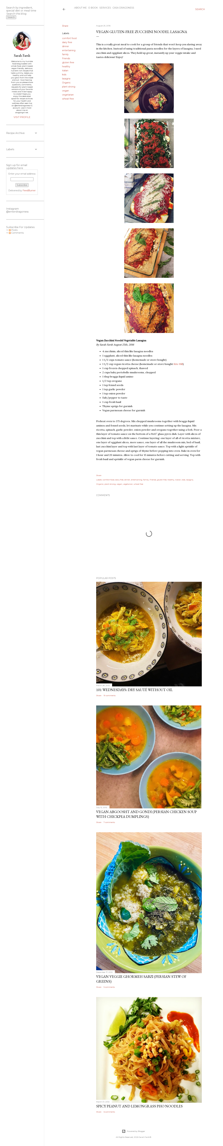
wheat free (68, 98)
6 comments (109, 1112)
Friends (66, 58)
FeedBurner (29, 190)
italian (65, 70)
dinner (65, 46)
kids (64, 74)
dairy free (67, 42)
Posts (13, 230)
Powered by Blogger (133, 1131)
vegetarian (68, 94)
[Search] (200, 9)
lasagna (66, 78)
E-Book (92, 7)
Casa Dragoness (122, 7)
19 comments (110, 695)
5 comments (109, 987)
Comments (16, 232)
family (65, 54)
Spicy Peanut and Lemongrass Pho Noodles (139, 1106)
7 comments (109, 822)
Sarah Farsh (22, 55)
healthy (66, 66)
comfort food (69, 38)
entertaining (68, 50)
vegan (65, 90)
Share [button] (65, 25)
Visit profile (22, 117)
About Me (79, 7)
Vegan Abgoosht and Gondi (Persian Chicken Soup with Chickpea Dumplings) (146, 814)
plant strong (68, 86)
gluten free (68, 62)
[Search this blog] (18, 13)
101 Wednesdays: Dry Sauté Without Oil (134, 689)
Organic (66, 82)
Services (104, 7)
